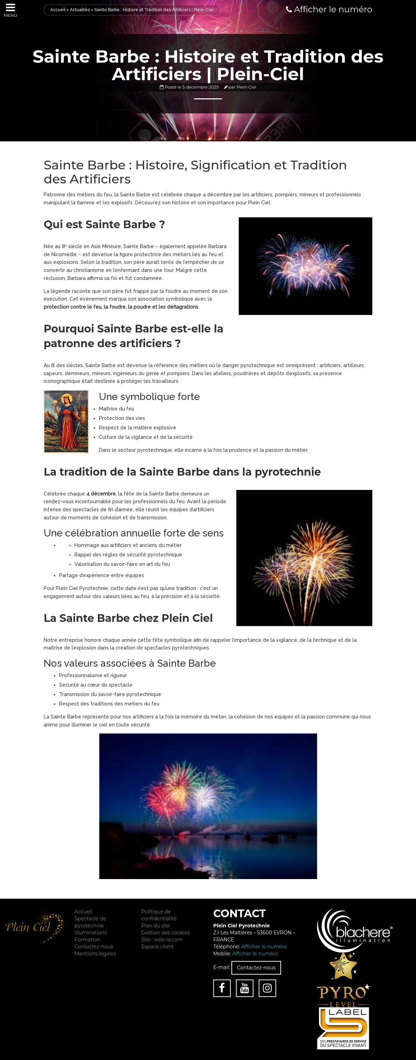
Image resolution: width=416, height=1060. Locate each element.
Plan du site (155, 925)
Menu (10, 10)
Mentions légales (95, 953)
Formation (87, 939)
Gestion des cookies (165, 932)
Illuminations (90, 932)
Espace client (157, 946)
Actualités (80, 9)
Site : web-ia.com (161, 939)
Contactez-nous (93, 946)
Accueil (57, 9)
